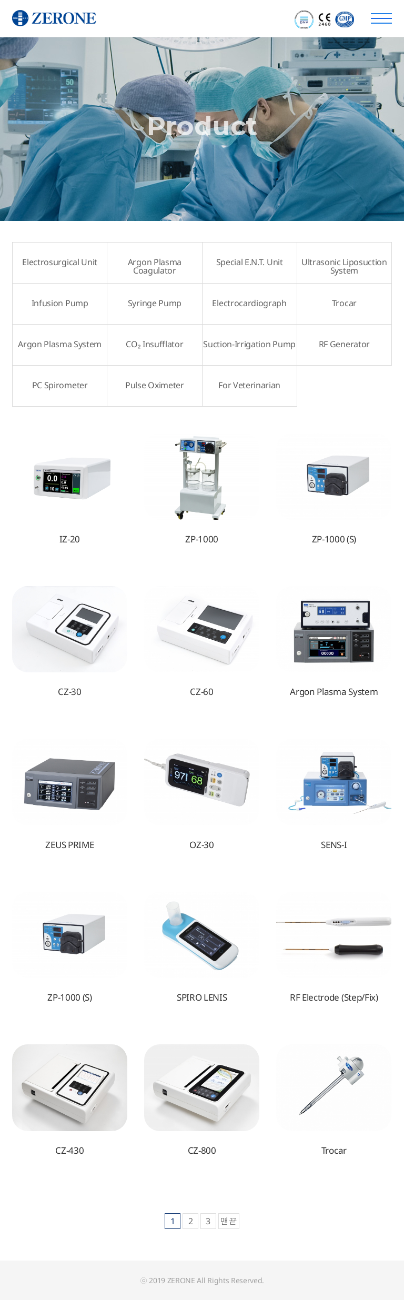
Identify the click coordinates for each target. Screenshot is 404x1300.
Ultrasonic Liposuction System (344, 266)
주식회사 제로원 (93, 18)
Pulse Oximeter (154, 385)
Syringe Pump (154, 303)
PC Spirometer (60, 385)
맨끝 (228, 1221)
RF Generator (344, 344)
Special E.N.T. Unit (249, 262)
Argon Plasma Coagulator (154, 266)
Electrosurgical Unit (59, 262)
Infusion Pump (60, 303)
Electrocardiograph (249, 303)
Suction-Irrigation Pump (249, 344)
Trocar (344, 303)
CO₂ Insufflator (154, 344)
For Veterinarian (249, 385)
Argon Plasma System (60, 344)
